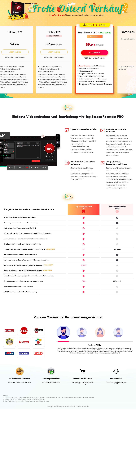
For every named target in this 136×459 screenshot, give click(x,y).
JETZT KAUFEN (15, 52)
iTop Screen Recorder (25, 3)
